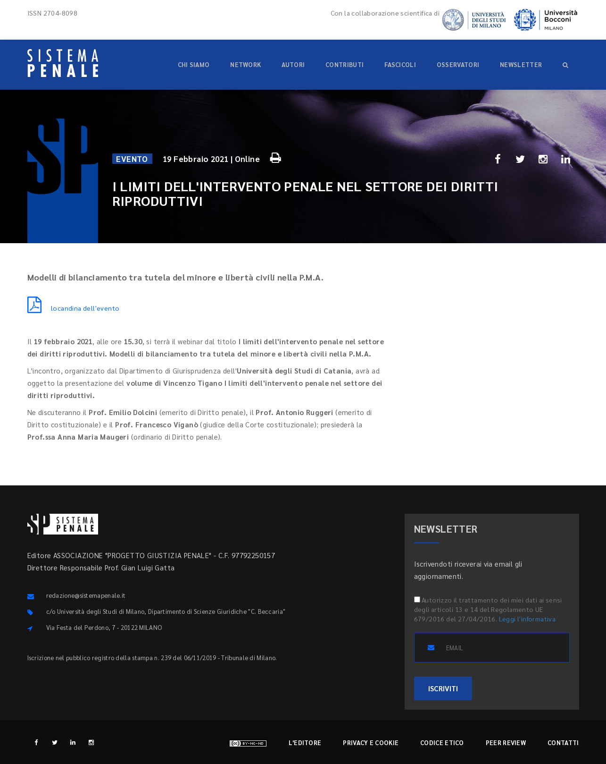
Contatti (563, 743)
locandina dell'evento (73, 308)
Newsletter (521, 64)
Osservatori (458, 64)
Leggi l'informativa (527, 618)
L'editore (305, 743)
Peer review (506, 743)
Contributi (344, 64)
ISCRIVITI (443, 688)
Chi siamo (194, 64)
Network (245, 64)
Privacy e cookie (370, 743)
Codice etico (442, 743)
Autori (293, 64)
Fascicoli (400, 64)
